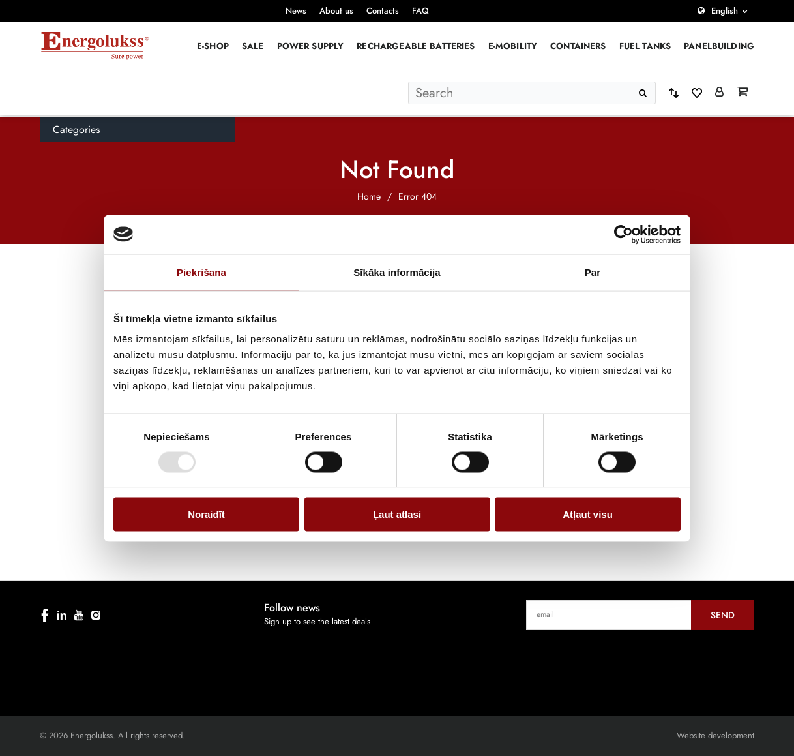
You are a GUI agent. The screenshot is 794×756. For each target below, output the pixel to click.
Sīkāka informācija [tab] (397, 271)
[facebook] (45, 615)
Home (369, 196)
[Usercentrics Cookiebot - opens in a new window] (623, 234)
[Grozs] (742, 92)
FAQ (420, 11)
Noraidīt (206, 514)
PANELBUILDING (719, 46)
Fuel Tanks (645, 46)
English (724, 11)
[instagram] (96, 615)
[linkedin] (62, 615)
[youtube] (79, 615)
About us (336, 11)
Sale (253, 46)
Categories (76, 129)
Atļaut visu (588, 514)
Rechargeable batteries (416, 46)
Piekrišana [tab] (201, 271)
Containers (578, 46)
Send (723, 615)
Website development (715, 735)
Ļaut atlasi (397, 514)
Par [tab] (593, 271)
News (296, 11)
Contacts (382, 11)
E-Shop (213, 46)
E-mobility (513, 46)
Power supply (310, 46)
